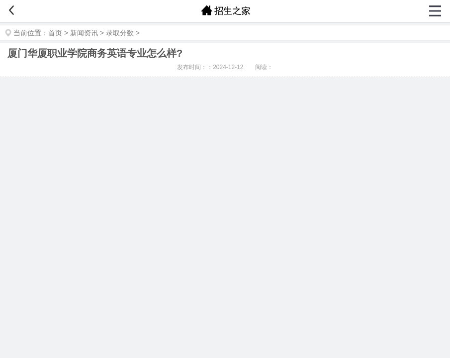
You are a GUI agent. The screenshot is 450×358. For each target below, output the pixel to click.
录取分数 (120, 33)
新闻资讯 (84, 33)
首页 (55, 33)
